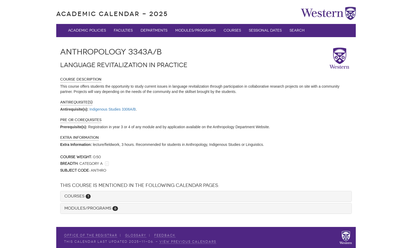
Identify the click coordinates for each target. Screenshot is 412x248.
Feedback (165, 235)
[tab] (206, 196)
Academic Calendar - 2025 (112, 14)
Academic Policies (87, 30)
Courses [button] (77, 196)
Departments (154, 30)
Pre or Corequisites (80, 120)
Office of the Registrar (90, 235)
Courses (232, 30)
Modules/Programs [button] (91, 208)
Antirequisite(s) (76, 102)
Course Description (80, 79)
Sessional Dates (265, 30)
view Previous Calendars (187, 242)
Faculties (123, 30)
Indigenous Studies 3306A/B (112, 109)
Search (297, 30)
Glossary (135, 235)
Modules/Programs (195, 30)
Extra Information (79, 137)
